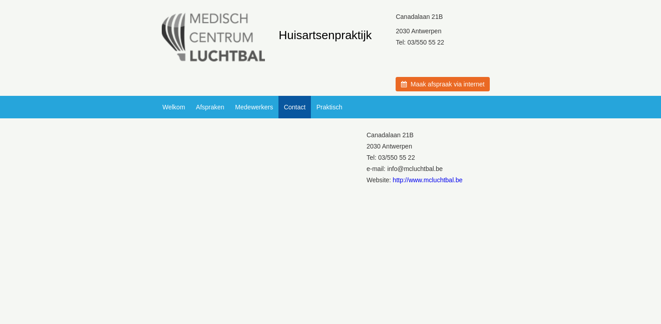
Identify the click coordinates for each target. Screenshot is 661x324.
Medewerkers (254, 107)
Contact (294, 107)
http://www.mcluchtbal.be (428, 180)
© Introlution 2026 (330, 262)
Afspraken (210, 107)
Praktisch (329, 107)
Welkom (174, 107)
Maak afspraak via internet (442, 84)
